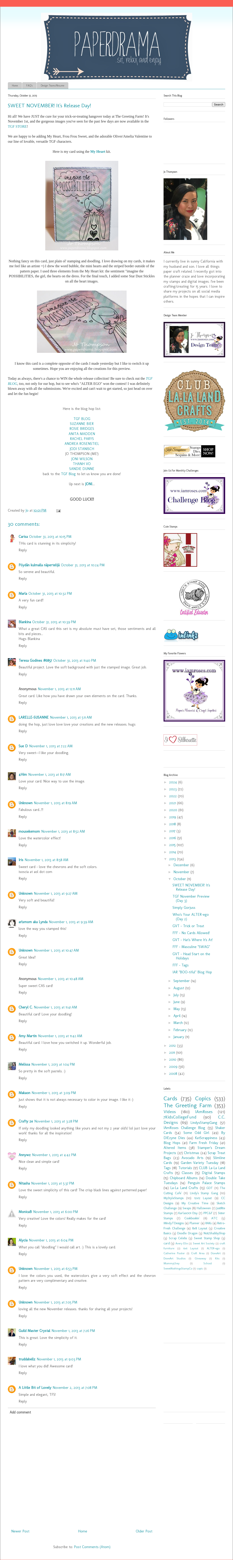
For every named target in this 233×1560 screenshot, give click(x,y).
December (181, 865)
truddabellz (27, 1359)
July (176, 995)
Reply (23, 550)
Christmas (191, 1153)
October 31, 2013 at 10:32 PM (50, 593)
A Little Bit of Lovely (35, 1387)
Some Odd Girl (196, 1133)
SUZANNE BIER (82, 424)
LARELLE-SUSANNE (34, 717)
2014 (173, 852)
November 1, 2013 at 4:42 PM (54, 1155)
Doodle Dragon (187, 1233)
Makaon (24, 1093)
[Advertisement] (192, 1310)
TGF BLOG (81, 419)
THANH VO (82, 464)
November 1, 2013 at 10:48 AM (60, 979)
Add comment (20, 1412)
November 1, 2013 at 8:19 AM (55, 803)
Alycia (23, 1240)
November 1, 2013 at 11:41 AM (55, 1007)
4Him (23, 774)
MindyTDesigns (174, 1223)
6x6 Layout (190, 1248)
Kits (217, 1258)
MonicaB (25, 1212)
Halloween (204, 1208)
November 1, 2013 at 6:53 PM (56, 1269)
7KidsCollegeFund (180, 1117)
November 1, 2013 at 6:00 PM (55, 1212)
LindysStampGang (203, 1122)
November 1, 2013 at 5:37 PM (52, 1183)
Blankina (25, 622)
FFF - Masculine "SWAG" (191, 947)
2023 (173, 789)
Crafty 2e (26, 1121)
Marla (23, 593)
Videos (170, 1111)
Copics (203, 1098)
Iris (21, 860)
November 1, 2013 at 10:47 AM (56, 950)
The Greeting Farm (188, 1105)
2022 (173, 796)
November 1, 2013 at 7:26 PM (73, 1331)
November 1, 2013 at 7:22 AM (51, 746)
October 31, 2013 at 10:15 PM (50, 536)
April (177, 1016)
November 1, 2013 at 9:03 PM (59, 1359)
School (207, 1263)
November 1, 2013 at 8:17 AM (49, 774)
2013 (173, 859)
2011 (172, 1052)
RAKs (208, 1223)
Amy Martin (28, 1036)
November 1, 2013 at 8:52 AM (63, 831)
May (177, 1009)
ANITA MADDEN (82, 434)
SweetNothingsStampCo (178, 1268)
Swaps (187, 1208)
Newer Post (20, 1531)
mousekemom (29, 831)
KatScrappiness (206, 1138)
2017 (173, 831)
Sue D (23, 746)
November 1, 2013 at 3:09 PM (54, 1093)
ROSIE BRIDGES (81, 429)
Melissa (24, 1064)
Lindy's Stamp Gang (204, 1193)
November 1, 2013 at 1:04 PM (53, 1064)
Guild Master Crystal (34, 1331)
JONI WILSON (82, 459)
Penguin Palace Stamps (206, 1183)
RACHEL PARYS (82, 439)
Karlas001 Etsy (188, 1213)
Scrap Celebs (178, 1238)
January (179, 1037)
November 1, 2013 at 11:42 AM (60, 1036)
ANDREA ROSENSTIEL (82, 444)
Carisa (23, 536)
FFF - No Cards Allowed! (191, 933)
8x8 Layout (199, 1228)
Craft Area (198, 1253)
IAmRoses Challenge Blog (184, 1128)
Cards (170, 1098)
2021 (173, 803)
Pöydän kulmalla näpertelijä (39, 565)
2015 (173, 845)
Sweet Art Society (204, 1243)
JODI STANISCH (82, 449)
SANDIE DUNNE (81, 469)
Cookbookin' (192, 1218)
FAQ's (29, 85)
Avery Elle (181, 1243)
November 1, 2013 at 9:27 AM (56, 893)
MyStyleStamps (173, 1198)
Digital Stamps (213, 1173)
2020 (173, 810)
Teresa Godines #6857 (35, 660)
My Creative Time (194, 1203)
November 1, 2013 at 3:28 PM (56, 1121)
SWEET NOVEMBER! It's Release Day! (191, 887)
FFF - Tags (181, 965)
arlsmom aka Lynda (33, 922)
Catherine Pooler (174, 1253)
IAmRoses (204, 1111)
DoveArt (216, 1253)
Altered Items (175, 1148)
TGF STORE (17, 126)
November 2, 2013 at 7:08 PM (75, 1387)
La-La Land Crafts (184, 1188)
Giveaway (200, 1258)
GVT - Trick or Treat (188, 926)
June (177, 1002)
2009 (174, 1066)
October (180, 879)
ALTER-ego (213, 1248)
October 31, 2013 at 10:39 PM (54, 622)
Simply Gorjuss (184, 907)
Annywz (25, 1155)
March (178, 1023)
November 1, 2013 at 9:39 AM (71, 922)
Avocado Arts (192, 1158)
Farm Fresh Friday (203, 1143)
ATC (214, 1218)
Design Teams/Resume (52, 85)
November (181, 872)
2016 (173, 838)
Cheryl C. (25, 1007)
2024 (173, 782)
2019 (173, 817)
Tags (167, 1168)
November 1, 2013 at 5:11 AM (71, 717)
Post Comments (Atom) (92, 1547)
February (180, 1030)
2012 (173, 1045)
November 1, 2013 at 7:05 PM (55, 1302)
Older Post (144, 1531)
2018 (173, 824)
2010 (173, 1059)
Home (15, 85)
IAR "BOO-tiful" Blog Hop (192, 972)
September (182, 981)
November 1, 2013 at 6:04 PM (51, 1240)
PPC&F (207, 1213)
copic (200, 1268)
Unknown (25, 803)
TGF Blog (68, 474)
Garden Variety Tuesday (200, 1163)
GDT (209, 1188)
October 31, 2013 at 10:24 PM (83, 565)
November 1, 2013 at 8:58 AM (46, 860)
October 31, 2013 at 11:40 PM (74, 660)
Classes (187, 1173)
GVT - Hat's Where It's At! (193, 940)
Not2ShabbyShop (214, 1233)
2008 (173, 1073)
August (179, 988)
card (167, 1243)
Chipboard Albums (184, 1178)
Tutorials (185, 1168)
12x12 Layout (203, 1198)
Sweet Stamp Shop (207, 1238)
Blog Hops (172, 1143)
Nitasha (24, 1183)
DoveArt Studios (175, 1258)
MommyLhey (171, 1263)
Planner (195, 1223)
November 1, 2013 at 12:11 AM (59, 689)
